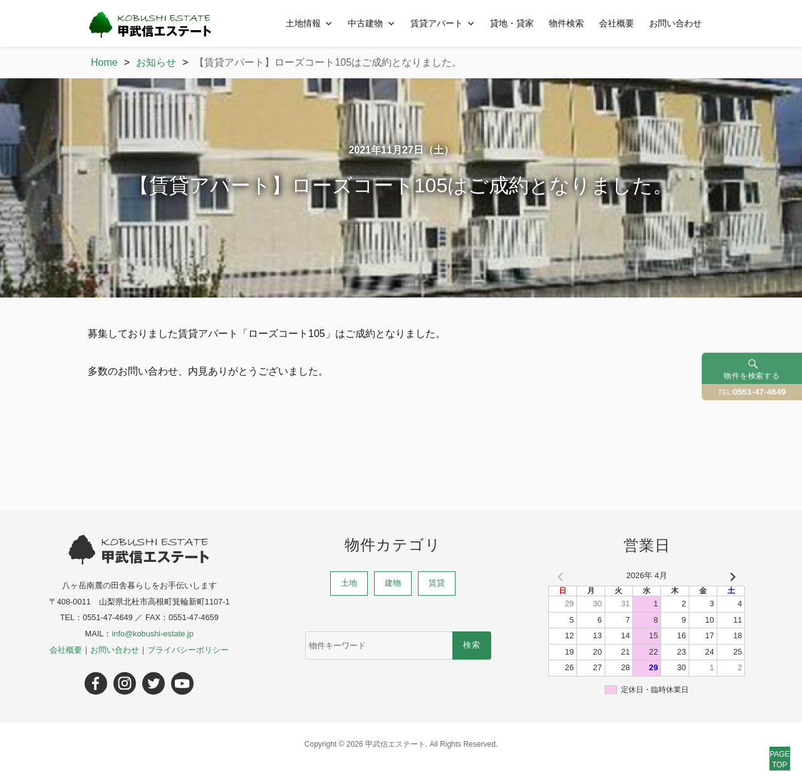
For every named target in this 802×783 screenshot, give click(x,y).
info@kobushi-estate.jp (152, 633)
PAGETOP (766, 747)
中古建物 (365, 23)
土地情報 (303, 23)
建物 (393, 583)
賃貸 (437, 583)
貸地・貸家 (512, 23)
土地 (349, 583)
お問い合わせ (675, 23)
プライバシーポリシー (188, 650)
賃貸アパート (436, 23)
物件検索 (566, 23)
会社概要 (616, 23)
